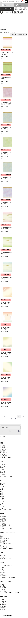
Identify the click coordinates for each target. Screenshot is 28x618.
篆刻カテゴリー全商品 (6, 509)
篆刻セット (3, 486)
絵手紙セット (3, 535)
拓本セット (3, 555)
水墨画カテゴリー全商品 (6, 528)
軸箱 (1, 574)
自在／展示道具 (4, 575)
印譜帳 (2, 496)
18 (14, 416)
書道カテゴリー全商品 (6, 457)
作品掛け (2, 569)
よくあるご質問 (7, 8)
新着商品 (2, 436)
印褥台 (2, 498)
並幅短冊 (2, 609)
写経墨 (2, 469)
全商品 (1, 29)
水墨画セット (3, 521)
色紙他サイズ (3, 604)
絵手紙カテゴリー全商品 (6, 548)
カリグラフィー (4, 591)
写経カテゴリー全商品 (6, 476)
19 (18, 416)
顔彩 (1, 537)
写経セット (3, 464)
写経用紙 (2, 466)
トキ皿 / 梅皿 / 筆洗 (5, 543)
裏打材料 (2, 572)
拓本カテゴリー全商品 (6, 559)
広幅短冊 (2, 608)
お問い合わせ (20, 5)
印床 (1, 491)
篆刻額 (2, 506)
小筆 (1, 499)
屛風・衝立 (3, 606)
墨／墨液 (2, 542)
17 (10, 416)
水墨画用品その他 (5, 525)
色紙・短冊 (6, 29)
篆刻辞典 (2, 504)
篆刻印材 (2, 483)
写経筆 (2, 468)
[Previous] (5, 416)
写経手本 (2, 471)
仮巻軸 (2, 567)
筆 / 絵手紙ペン (4, 538)
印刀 (1, 488)
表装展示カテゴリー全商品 (7, 577)
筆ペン (2, 584)
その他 (2, 508)
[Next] (16, 419)
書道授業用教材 (4, 456)
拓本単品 (2, 557)
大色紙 (2, 599)
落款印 (2, 526)
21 (11, 419)
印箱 (1, 484)
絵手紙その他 (3, 547)
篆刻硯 (2, 501)
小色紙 (2, 603)
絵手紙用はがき (4, 540)
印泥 (1, 490)
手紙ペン (2, 589)
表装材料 (2, 570)
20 (23, 416)
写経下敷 (2, 473)
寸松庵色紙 (3, 601)
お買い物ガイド (6, 5)
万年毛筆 (2, 586)
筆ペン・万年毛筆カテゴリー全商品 (9, 592)
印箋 (1, 495)
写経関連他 (3, 474)
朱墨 (1, 493)
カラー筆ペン (3, 587)
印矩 (1, 503)
